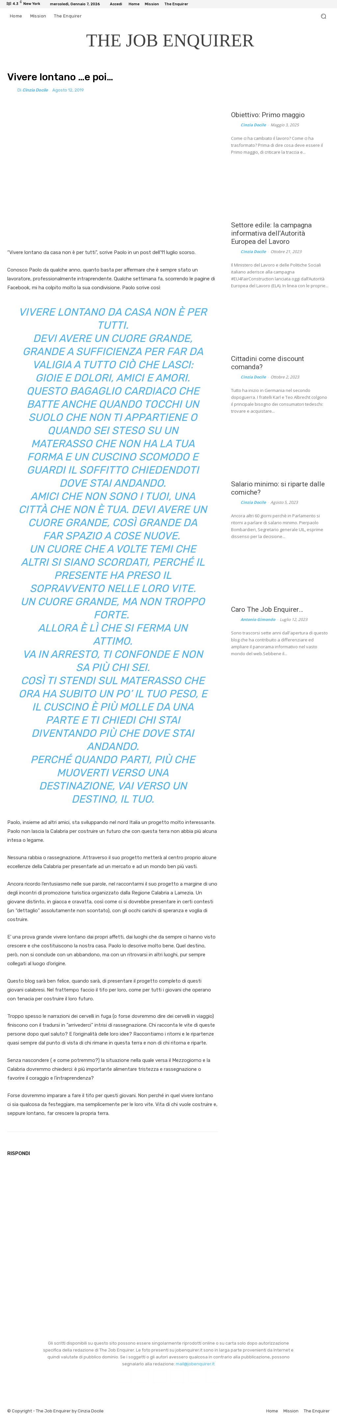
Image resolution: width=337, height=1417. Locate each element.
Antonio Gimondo (258, 619)
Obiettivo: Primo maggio (268, 115)
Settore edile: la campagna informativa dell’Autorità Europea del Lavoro (271, 233)
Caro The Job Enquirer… (267, 609)
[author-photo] (235, 124)
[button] (323, 16)
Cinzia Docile (35, 90)
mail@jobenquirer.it (195, 1363)
